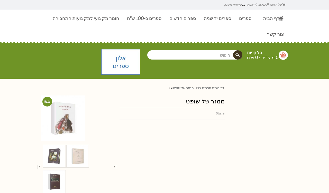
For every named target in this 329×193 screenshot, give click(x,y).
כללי (198, 88)
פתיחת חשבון (232, 4)
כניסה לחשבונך (257, 4)
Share (220, 113)
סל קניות (277, 4)
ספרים (206, 88)
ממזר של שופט (183, 88)
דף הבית (218, 88)
